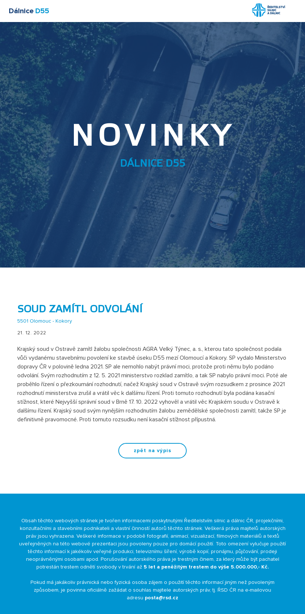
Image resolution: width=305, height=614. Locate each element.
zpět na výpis (152, 450)
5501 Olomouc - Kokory (44, 321)
